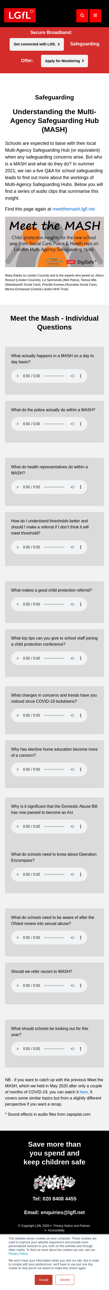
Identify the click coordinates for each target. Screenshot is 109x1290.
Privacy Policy (18, 1253)
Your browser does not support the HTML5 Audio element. (49, 376)
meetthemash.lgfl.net (73, 209)
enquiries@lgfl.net (63, 1212)
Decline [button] (65, 1280)
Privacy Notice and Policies (71, 1226)
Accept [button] (43, 1280)
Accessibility (56, 1230)
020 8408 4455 (59, 1198)
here (84, 1092)
